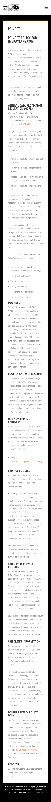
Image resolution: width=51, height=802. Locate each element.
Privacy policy (29, 797)
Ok (15, 797)
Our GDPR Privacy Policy (25, 749)
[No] (47, 792)
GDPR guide (26, 124)
